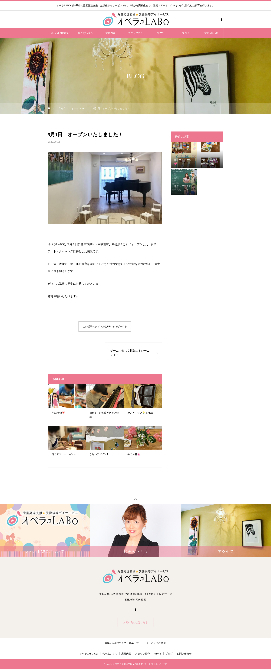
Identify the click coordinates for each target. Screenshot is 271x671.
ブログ (185, 33)
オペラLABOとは (60, 33)
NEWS (160, 33)
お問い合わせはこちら (135, 623)
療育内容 (110, 33)
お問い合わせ (210, 33)
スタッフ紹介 (135, 33)
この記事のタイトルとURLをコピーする (105, 326)
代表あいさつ (85, 33)
